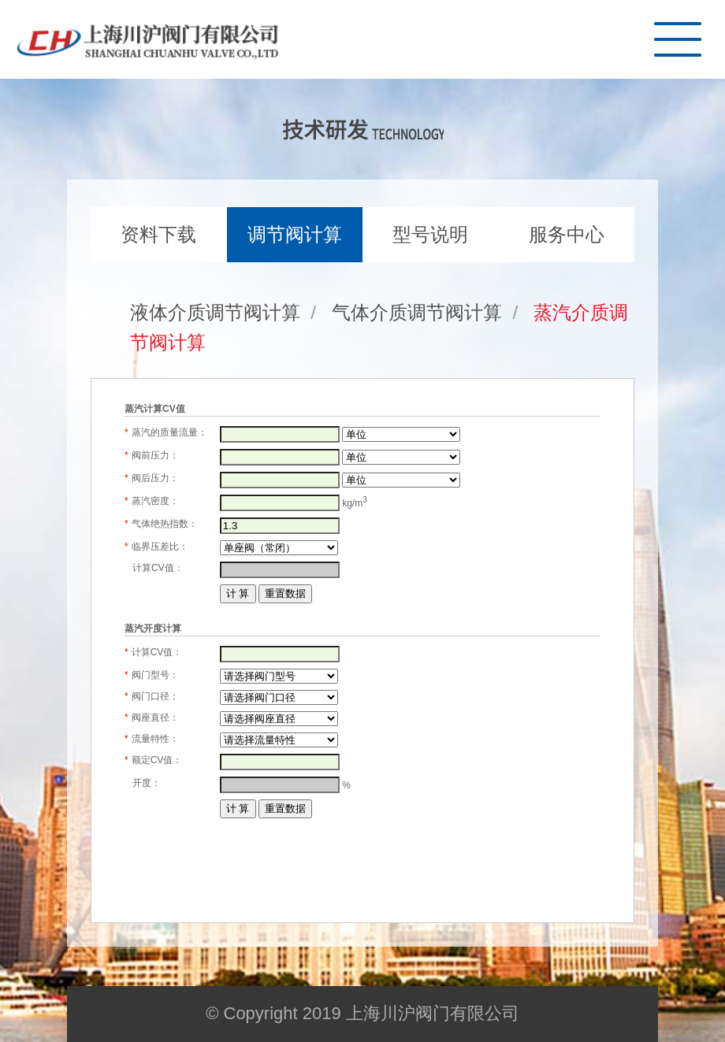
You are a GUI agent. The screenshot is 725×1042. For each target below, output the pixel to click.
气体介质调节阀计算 (417, 312)
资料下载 (158, 234)
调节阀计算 (294, 234)
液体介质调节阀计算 (215, 312)
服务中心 (566, 234)
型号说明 (430, 234)
